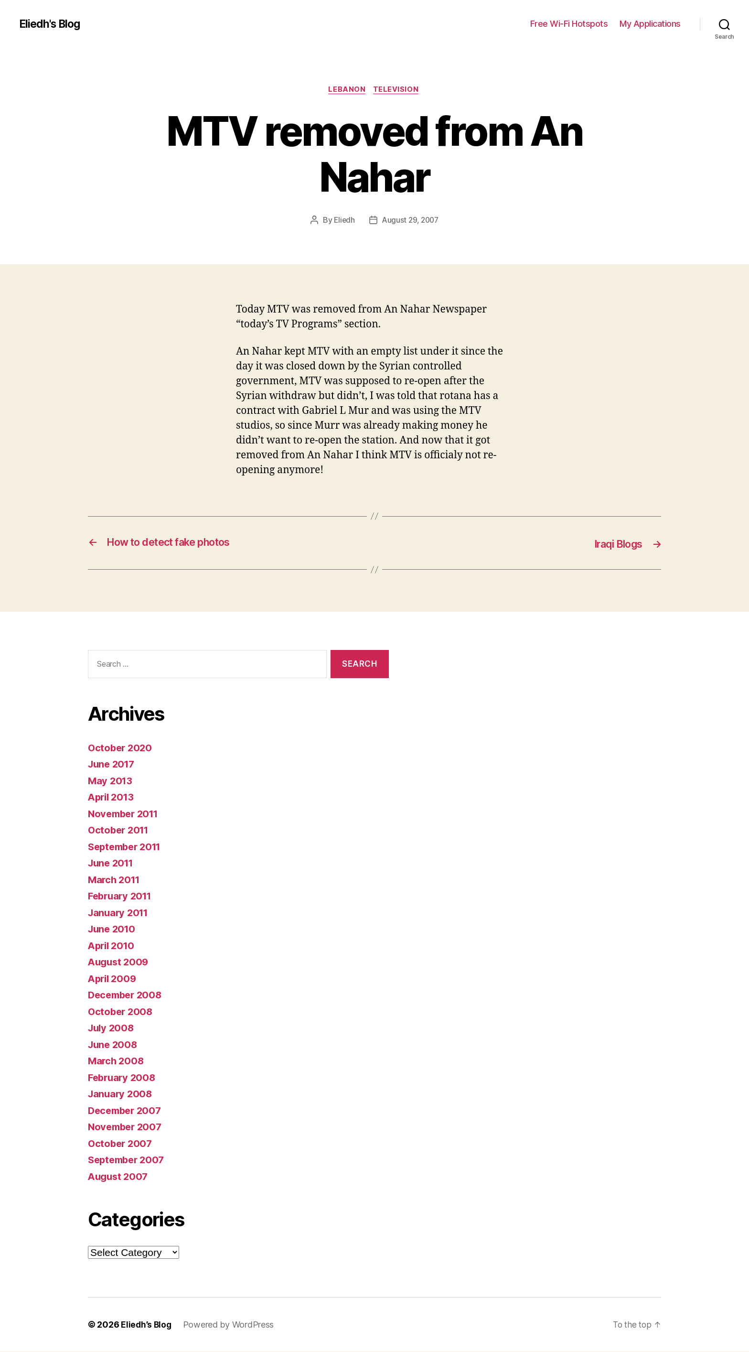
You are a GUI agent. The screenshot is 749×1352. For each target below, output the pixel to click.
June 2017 (113, 764)
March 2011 (115, 880)
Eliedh (342, 221)
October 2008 (121, 1012)
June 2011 (112, 863)
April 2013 (112, 797)
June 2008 (114, 1045)
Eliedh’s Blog (147, 1325)
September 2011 (127, 847)
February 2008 (123, 1078)
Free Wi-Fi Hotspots (569, 24)
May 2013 (111, 781)
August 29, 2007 (410, 221)
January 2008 (121, 1094)
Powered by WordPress (230, 1325)
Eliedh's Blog (51, 24)
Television (398, 90)
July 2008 (112, 1028)
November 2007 (127, 1127)
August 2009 (119, 962)
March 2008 (117, 1061)
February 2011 (122, 896)
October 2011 (120, 830)
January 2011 (120, 913)
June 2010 (113, 929)
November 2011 (125, 814)
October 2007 (121, 1144)
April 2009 (113, 979)
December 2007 (127, 1111)
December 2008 (127, 995)
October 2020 (121, 748)
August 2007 (119, 1177)
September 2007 (128, 1160)
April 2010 (113, 946)
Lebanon (346, 90)
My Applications (650, 24)
